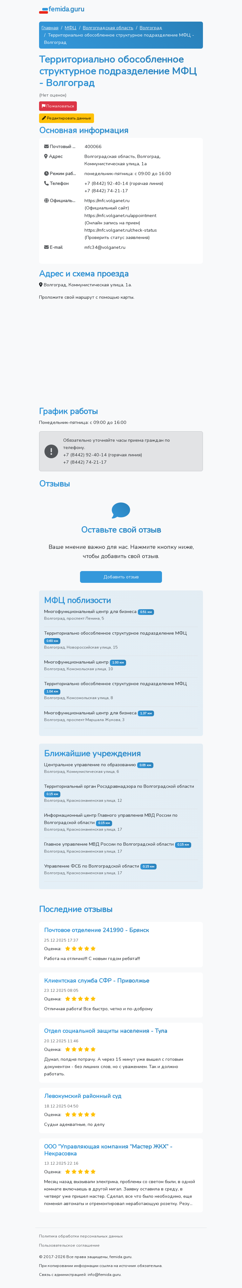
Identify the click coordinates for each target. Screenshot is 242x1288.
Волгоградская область (108, 27)
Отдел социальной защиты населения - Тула (105, 1031)
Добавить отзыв (121, 577)
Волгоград (151, 27)
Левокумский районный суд (82, 1096)
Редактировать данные (66, 118)
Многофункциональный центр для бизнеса (90, 611)
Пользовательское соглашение (69, 1245)
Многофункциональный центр (76, 662)
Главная (50, 27)
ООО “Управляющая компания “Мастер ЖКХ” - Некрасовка (108, 1150)
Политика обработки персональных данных (81, 1236)
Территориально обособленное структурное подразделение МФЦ (115, 633)
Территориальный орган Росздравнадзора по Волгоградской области (119, 786)
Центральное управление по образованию (90, 764)
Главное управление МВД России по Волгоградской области (109, 844)
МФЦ (71, 27)
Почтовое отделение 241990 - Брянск (96, 930)
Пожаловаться (58, 106)
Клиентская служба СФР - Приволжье (96, 981)
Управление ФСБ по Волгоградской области (91, 866)
